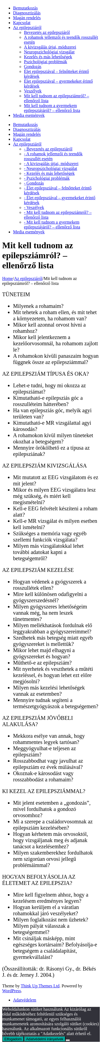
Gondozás (32, 66)
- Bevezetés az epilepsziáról (48, 149)
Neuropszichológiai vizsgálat (49, 52)
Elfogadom (13, 1039)
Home (7, 278)
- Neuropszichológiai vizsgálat (50, 168)
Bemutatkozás (25, 8)
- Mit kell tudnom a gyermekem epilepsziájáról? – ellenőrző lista (52, 224)
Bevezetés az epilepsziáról (47, 32)
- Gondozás (34, 183)
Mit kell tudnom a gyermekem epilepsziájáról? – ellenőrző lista (52, 108)
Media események (29, 115)
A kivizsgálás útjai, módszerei (50, 47)
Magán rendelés (27, 17)
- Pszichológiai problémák (47, 178)
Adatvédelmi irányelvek (44, 1039)
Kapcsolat (21, 22)
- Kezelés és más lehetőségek (49, 173)
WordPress (11, 990)
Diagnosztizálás (27, 13)
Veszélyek (33, 91)
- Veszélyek (34, 207)
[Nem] (68, 1040)
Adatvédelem (24, 1000)
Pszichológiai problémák (45, 61)
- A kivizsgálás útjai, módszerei (51, 163)
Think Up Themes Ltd (40, 986)
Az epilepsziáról (27, 27)
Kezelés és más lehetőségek (48, 56)
